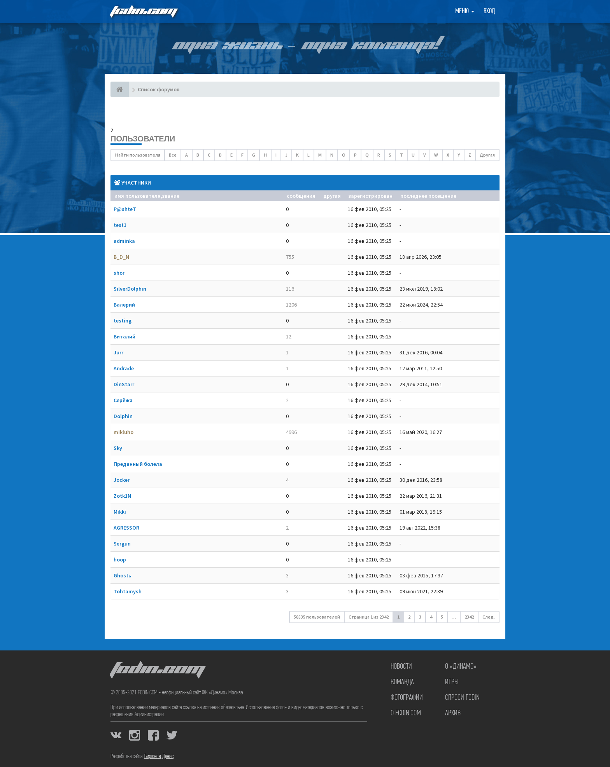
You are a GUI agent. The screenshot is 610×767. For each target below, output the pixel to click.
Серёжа (123, 400)
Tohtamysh (128, 591)
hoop (120, 559)
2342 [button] (469, 617)
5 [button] (442, 617)
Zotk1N (122, 495)
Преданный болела (138, 463)
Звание (170, 195)
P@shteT (125, 209)
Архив (453, 713)
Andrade (124, 368)
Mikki (120, 511)
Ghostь (122, 575)
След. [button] (488, 617)
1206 (291, 304)
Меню (464, 11)
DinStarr (124, 384)
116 (290, 288)
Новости (401, 667)
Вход (489, 11)
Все (173, 155)
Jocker (122, 479)
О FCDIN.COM (406, 713)
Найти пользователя (137, 155)
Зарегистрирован (371, 195)
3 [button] (420, 617)
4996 (291, 432)
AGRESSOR (126, 527)
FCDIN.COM (143, 11)
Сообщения (301, 195)
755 (290, 256)
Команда (402, 682)
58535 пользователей (317, 617)
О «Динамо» (461, 667)
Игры (452, 682)
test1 (120, 224)
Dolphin (123, 416)
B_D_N (121, 256)
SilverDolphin (130, 288)
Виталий (124, 336)
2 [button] (409, 617)
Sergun (122, 543)
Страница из (369, 617)
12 (288, 336)
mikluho (123, 432)
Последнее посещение (428, 195)
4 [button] (431, 617)
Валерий (124, 304)
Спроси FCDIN (462, 698)
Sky (118, 448)
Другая (487, 155)
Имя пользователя (137, 195)
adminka (124, 240)
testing (122, 320)
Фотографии (407, 698)
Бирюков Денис (159, 756)
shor (119, 272)
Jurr (118, 352)
